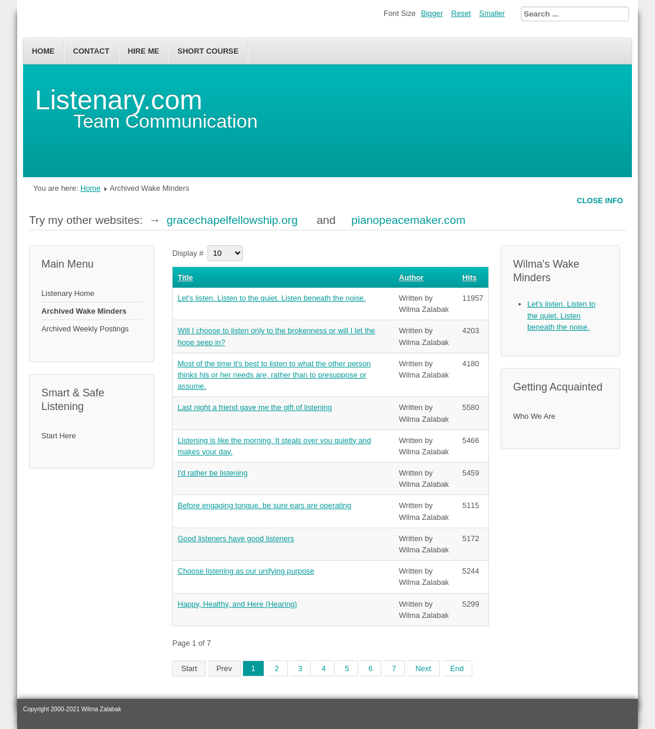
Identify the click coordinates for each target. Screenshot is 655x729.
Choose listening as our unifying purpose (245, 571)
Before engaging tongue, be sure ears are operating (264, 505)
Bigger (432, 13)
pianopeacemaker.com (408, 220)
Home (43, 51)
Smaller (492, 13)
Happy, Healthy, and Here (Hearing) (237, 604)
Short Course (207, 51)
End (457, 668)
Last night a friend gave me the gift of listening (254, 407)
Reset (461, 13)
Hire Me (143, 51)
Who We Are (534, 416)
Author (411, 277)
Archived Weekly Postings (85, 328)
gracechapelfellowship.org (232, 220)
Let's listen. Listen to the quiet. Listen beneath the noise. (271, 298)
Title (185, 277)
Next (423, 668)
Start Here (58, 435)
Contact (91, 51)
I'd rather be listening (212, 472)
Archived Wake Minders (84, 311)
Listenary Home (68, 293)
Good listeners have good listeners (235, 538)
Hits (469, 277)
